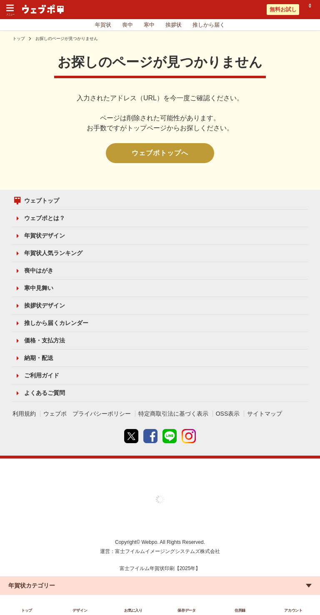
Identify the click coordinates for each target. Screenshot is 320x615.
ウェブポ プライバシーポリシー (87, 413)
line (169, 436)
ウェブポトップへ (160, 152)
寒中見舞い (38, 288)
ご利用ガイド (41, 375)
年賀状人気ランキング (53, 253)
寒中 (149, 25)
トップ (18, 38)
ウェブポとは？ (44, 218)
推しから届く (208, 25)
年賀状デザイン (44, 235)
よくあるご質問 (44, 392)
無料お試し (283, 9)
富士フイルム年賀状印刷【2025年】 (160, 568)
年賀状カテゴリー (31, 585)
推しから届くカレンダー (56, 323)
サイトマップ (264, 413)
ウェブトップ (41, 200)
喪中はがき (38, 270)
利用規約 (24, 413)
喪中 (127, 25)
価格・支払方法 (44, 340)
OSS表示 (228, 413)
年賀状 (103, 25)
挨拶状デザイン (44, 305)
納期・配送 (38, 358)
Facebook (150, 436)
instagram (189, 436)
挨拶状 (173, 25)
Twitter (131, 436)
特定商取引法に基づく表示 (173, 413)
